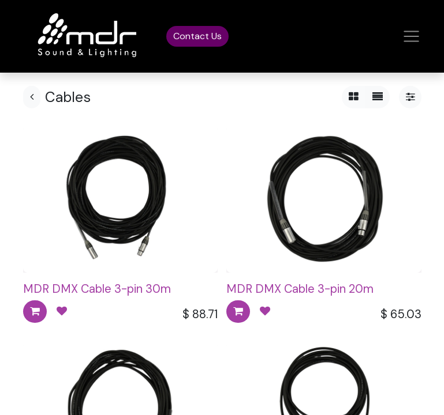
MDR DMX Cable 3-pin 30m (97, 288)
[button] (35, 311)
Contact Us (197, 36)
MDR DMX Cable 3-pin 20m (300, 288)
